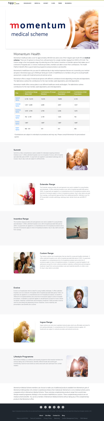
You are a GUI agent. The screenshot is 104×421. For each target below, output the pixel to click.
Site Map (48, 415)
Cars (53, 3)
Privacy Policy (48, 418)
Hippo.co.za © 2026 (22, 418)
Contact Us (56, 415)
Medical (37, 3)
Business (68, 3)
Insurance (27, 3)
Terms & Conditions (35, 418)
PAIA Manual (83, 418)
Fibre (60, 3)
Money (45, 3)
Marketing (57, 418)
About (41, 415)
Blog (63, 415)
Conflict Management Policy (70, 418)
